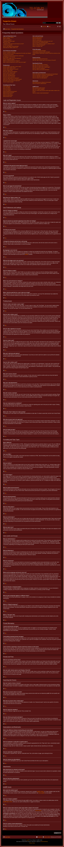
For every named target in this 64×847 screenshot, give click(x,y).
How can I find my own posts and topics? (41, 69)
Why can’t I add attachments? (9, 75)
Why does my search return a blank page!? (41, 67)
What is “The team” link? (37, 46)
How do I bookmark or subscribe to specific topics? (43, 75)
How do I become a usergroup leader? (40, 42)
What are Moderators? (37, 38)
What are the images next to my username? (12, 58)
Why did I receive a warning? (9, 76)
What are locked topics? (8, 95)
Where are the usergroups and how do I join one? (43, 41)
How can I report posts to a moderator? (11, 78)
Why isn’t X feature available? (39, 89)
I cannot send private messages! (39, 50)
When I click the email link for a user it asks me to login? (14, 62)
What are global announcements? (10, 91)
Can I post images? (7, 90)
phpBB (26, 254)
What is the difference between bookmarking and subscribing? (45, 74)
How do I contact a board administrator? (41, 92)
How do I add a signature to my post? (10, 69)
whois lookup (38, 810)
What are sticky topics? (8, 93)
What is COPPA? (6, 38)
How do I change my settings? (9, 51)
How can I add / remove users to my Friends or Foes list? (44, 60)
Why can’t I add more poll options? (10, 71)
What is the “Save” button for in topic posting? (12, 79)
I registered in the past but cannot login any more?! (13, 43)
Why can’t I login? (6, 42)
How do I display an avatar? (8, 59)
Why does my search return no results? (40, 65)
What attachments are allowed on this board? (42, 82)
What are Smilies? (7, 88)
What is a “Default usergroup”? (39, 44)
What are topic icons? (7, 96)
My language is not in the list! (9, 57)
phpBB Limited (40, 791)
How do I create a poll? (8, 70)
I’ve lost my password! (7, 44)
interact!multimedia (44, 841)
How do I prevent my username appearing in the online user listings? (17, 53)
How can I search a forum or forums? (40, 64)
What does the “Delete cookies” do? (10, 47)
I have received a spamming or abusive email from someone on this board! (46, 54)
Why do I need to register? (8, 37)
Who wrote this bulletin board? (39, 87)
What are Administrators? (38, 37)
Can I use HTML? (6, 87)
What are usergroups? (37, 39)
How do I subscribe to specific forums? (40, 76)
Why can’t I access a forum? (9, 74)
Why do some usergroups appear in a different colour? (44, 43)
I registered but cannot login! (9, 41)
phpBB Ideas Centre (7, 801)
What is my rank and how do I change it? (11, 60)
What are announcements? (8, 92)
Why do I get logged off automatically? (11, 46)
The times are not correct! (8, 54)
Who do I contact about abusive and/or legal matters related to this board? (46, 91)
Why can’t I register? (7, 39)
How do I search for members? (39, 68)
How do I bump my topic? (8, 81)
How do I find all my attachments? (39, 83)
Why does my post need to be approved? (11, 80)
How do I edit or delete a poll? (9, 72)
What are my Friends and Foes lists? (40, 58)
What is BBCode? (6, 86)
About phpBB (41, 793)
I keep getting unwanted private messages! (41, 51)
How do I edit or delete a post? (9, 67)
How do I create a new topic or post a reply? (12, 66)
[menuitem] (48, 27)
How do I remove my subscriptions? (40, 77)
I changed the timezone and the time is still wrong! (13, 55)
